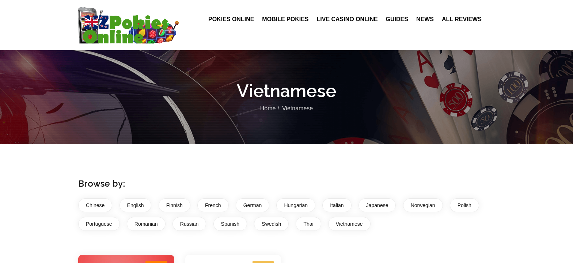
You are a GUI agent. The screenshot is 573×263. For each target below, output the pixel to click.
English (135, 205)
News (425, 19)
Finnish (174, 205)
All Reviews (462, 19)
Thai (308, 224)
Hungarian (296, 205)
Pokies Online (231, 19)
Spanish (230, 224)
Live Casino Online (346, 19)
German (252, 205)
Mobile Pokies (285, 19)
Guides (397, 19)
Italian (337, 205)
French (213, 205)
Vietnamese (349, 224)
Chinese (95, 205)
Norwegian (423, 205)
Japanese (377, 205)
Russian (189, 224)
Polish (464, 205)
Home (268, 108)
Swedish (271, 224)
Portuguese (99, 224)
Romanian (146, 224)
